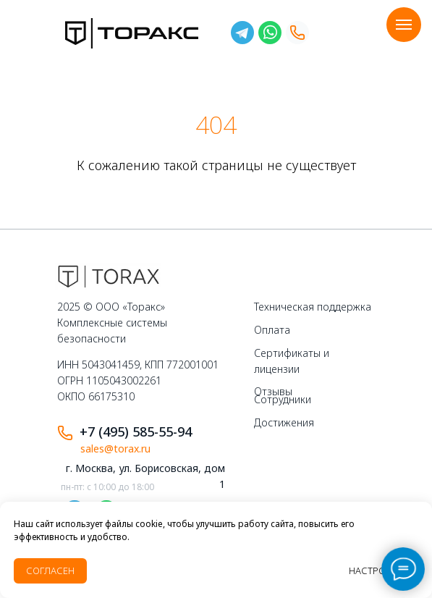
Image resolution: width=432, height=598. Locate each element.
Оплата (272, 330)
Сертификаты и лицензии (291, 361)
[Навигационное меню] (404, 25)
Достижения (284, 422)
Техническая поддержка (312, 306)
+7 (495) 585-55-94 (136, 431)
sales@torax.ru (115, 448)
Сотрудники (282, 399)
